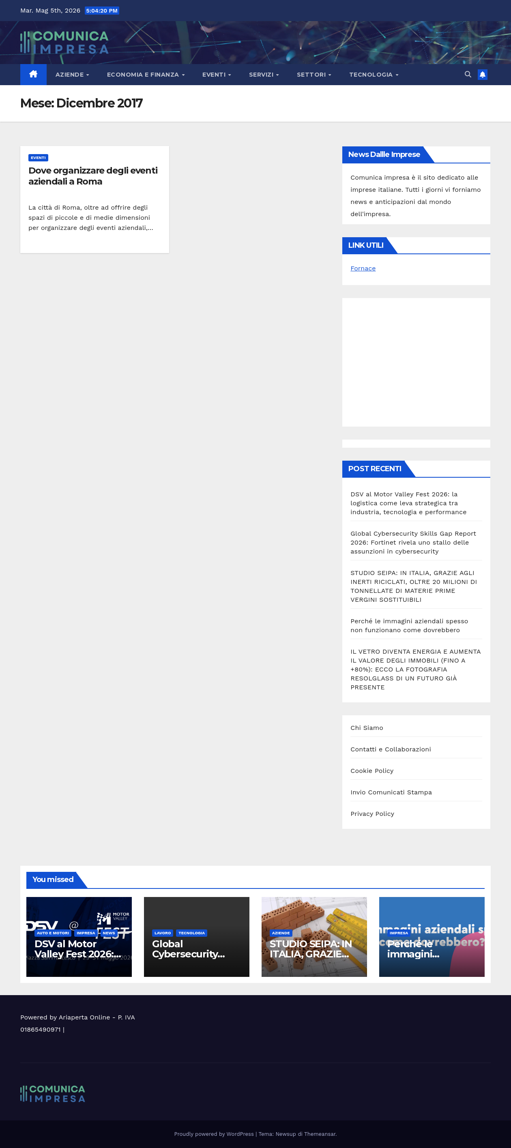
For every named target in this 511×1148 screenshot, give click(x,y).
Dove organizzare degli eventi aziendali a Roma (92, 176)
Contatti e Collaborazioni (390, 749)
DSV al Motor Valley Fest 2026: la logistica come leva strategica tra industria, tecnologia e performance (408, 503)
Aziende (71, 74)
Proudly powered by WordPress (215, 1134)
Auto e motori (53, 933)
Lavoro (163, 933)
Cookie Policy (371, 771)
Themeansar (319, 1134)
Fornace (363, 268)
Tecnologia (372, 74)
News (109, 933)
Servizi (262, 74)
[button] (468, 74)
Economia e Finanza (144, 74)
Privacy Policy (372, 814)
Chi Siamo (366, 728)
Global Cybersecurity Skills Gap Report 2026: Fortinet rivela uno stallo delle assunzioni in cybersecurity (413, 542)
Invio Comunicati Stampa (391, 792)
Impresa (86, 933)
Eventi (215, 74)
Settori (312, 74)
